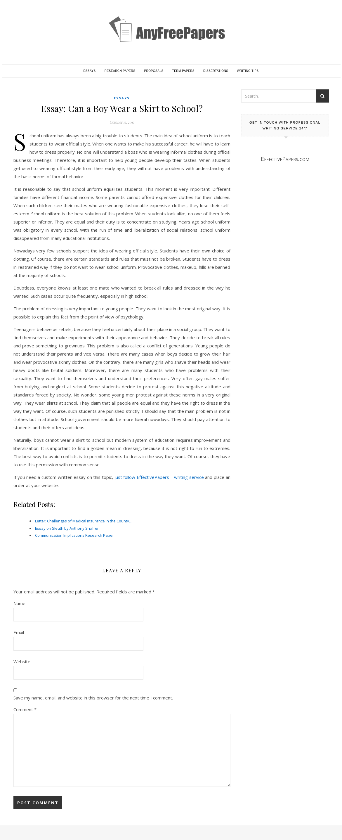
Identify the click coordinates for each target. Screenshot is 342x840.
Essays (89, 70)
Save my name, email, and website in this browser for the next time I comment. (93, 698)
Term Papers (183, 70)
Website (21, 661)
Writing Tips (247, 70)
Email (18, 632)
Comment (25, 709)
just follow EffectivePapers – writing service (159, 477)
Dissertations (215, 70)
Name (19, 603)
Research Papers (120, 70)
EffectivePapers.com (285, 159)
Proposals (153, 70)
